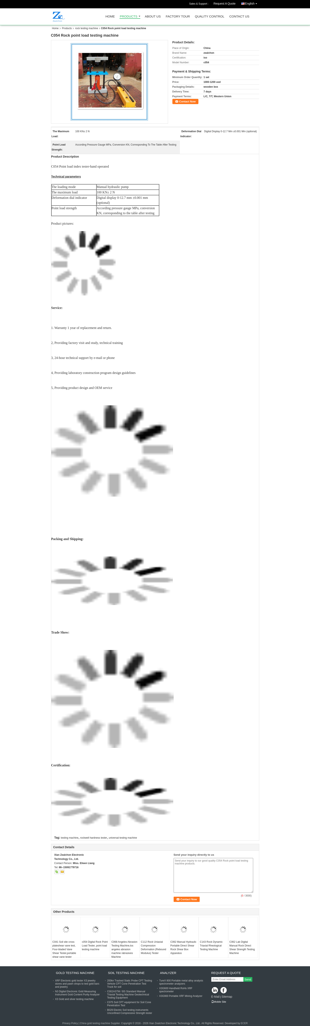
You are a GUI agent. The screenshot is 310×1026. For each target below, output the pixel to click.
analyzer (168, 973)
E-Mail (215, 996)
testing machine (69, 837)
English (252, 2)
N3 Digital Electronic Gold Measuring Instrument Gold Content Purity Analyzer (77, 993)
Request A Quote (224, 3)
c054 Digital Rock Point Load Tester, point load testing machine (95, 945)
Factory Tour (178, 16)
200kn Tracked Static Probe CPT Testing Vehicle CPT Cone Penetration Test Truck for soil (129, 983)
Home (110, 16)
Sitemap (227, 996)
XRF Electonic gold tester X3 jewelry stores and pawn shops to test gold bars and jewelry (77, 983)
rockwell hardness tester (93, 837)
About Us (153, 16)
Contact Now (187, 101)
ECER (244, 1023)
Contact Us (239, 16)
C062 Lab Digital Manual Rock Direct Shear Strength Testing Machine (242, 947)
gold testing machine (75, 973)
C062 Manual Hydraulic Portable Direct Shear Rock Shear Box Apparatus (183, 947)
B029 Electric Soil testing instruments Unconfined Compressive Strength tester (129, 1012)
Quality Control (209, 16)
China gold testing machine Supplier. (100, 1023)
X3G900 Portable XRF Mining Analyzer (180, 996)
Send (248, 979)
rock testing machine (86, 28)
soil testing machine (126, 973)
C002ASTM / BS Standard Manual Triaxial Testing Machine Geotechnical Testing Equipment (128, 994)
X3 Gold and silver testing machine (74, 999)
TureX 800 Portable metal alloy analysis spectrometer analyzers (181, 982)
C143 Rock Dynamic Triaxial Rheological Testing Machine (211, 945)
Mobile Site (218, 1001)
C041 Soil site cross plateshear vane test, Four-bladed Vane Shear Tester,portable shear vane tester (64, 949)
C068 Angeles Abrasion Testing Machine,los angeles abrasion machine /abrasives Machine (124, 949)
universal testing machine (123, 837)
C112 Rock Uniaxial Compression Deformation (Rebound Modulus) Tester (153, 947)
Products (128, 16)
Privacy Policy (70, 1023)
